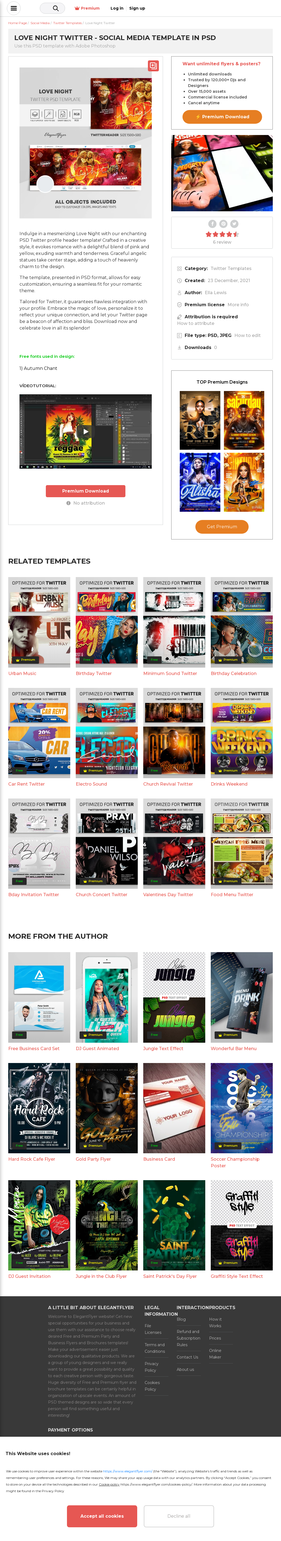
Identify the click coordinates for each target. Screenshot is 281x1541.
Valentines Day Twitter (168, 894)
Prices (215, 1338)
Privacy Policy (152, 1367)
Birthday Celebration (234, 673)
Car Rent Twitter (26, 784)
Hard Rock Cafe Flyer (31, 1159)
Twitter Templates (231, 268)
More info (238, 304)
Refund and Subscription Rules (188, 1338)
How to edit (247, 335)
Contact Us (187, 1357)
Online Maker (215, 1354)
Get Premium (222, 526)
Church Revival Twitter (168, 784)
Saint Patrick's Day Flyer (170, 1276)
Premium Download (86, 490)
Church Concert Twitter (101, 894)
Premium (211, 8)
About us (185, 1369)
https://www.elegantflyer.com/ (127, 1471)
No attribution (85, 502)
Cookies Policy (152, 1386)
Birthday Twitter (94, 673)
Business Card (159, 1159)
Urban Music (22, 673)
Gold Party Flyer (93, 1159)
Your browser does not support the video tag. (222, 173)
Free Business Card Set (34, 1048)
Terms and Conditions (155, 1348)
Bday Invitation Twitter (33, 894)
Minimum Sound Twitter (170, 673)
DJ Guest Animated (97, 1048)
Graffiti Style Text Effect (237, 1276)
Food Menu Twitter (232, 894)
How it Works (215, 1322)
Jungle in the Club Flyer (101, 1276)
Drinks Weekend (229, 784)
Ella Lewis (216, 292)
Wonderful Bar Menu (234, 1048)
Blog (181, 1319)
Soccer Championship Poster (235, 1162)
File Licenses (153, 1329)
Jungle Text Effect (163, 1048)
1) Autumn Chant (38, 368)
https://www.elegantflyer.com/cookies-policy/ (156, 1484)
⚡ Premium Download (222, 116)
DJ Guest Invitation (29, 1276)
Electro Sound (91, 784)
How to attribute (195, 323)
